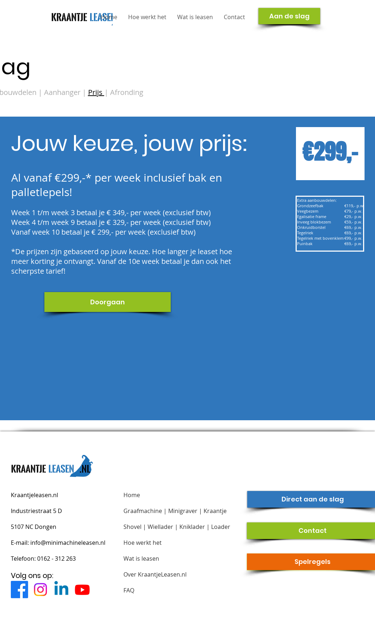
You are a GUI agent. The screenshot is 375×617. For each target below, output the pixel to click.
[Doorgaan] (107, 302)
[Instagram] (40, 589)
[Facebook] (19, 589)
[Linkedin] (61, 589)
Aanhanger (63, 92)
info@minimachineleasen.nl (67, 543)
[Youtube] (82, 589)
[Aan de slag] (289, 16)
